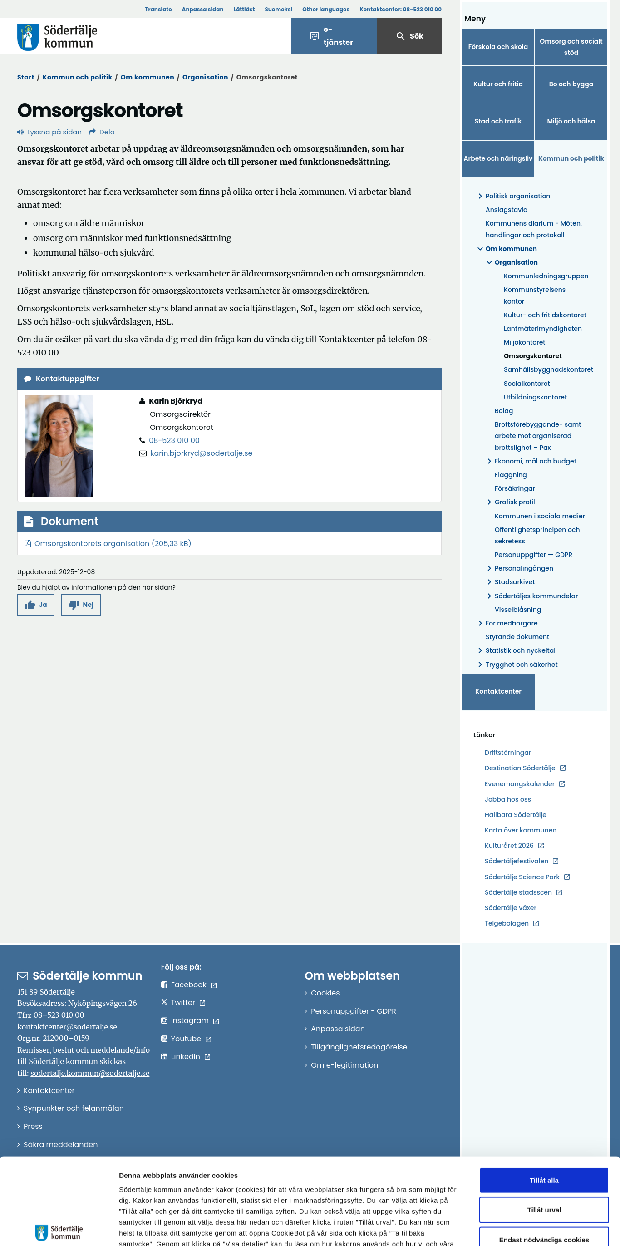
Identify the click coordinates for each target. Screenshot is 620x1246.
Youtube (186, 1039)
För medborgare (506, 623)
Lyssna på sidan (49, 132)
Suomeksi (278, 9)
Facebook (189, 985)
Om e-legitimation (344, 1065)
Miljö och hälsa (571, 121)
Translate (158, 9)
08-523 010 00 (174, 440)
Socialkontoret (527, 383)
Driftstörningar (508, 752)
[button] (35, 605)
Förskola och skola (498, 46)
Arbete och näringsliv (498, 158)
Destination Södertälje (520, 768)
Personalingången (518, 568)
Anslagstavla (506, 209)
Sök (409, 36)
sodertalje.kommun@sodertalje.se (89, 1073)
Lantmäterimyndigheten (543, 328)
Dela (102, 132)
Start (25, 77)
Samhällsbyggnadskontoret (546, 369)
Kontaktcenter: (400, 9)
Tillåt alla (544, 1117)
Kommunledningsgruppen (546, 276)
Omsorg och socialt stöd (571, 47)
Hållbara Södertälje (515, 814)
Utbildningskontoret (535, 397)
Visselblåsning (518, 609)
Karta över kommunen (520, 830)
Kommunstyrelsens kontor (535, 295)
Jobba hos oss (508, 799)
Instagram (190, 1020)
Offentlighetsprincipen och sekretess (537, 535)
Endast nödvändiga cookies (544, 1176)
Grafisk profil (509, 502)
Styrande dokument (517, 636)
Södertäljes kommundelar (531, 596)
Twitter (183, 1002)
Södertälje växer (510, 907)
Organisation (205, 77)
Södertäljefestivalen (516, 861)
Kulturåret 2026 (509, 845)
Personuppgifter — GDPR (533, 554)
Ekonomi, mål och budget (530, 461)
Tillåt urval (544, 1147)
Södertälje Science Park (522, 877)
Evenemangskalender (520, 783)
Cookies (325, 993)
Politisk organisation (512, 196)
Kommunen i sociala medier (540, 516)
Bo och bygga (571, 84)
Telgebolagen (507, 923)
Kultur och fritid (498, 84)
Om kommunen (147, 77)
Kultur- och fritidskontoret (545, 315)
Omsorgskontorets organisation (91, 543)
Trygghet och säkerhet (516, 664)
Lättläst (244, 9)
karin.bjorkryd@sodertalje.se (201, 453)
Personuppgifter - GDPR (353, 1011)
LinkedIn (185, 1056)
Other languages (325, 9)
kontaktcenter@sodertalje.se (67, 1026)
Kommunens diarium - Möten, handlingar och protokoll (534, 229)
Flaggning (511, 474)
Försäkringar (515, 488)
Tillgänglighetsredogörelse (359, 1047)
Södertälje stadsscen (518, 892)
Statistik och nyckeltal (515, 650)
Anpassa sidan (203, 9)
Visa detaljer (497, 1228)
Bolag (504, 410)
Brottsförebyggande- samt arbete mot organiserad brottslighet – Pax (538, 436)
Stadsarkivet (509, 582)
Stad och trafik (498, 121)
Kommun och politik (78, 77)
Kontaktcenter (498, 691)
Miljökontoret (525, 342)
